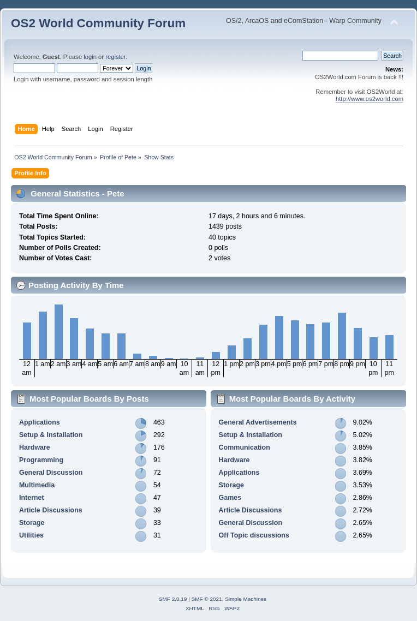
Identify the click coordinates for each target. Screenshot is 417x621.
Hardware (34, 447)
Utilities (31, 535)
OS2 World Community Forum (98, 23)
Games (230, 497)
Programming (41, 460)
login (90, 56)
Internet (31, 497)
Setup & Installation (50, 435)
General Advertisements (258, 422)
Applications (39, 422)
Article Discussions (50, 510)
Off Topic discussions (254, 535)
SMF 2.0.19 (173, 599)
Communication (244, 447)
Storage (31, 523)
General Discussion (50, 472)
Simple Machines (245, 599)
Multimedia (37, 485)
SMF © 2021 (207, 599)
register (115, 56)
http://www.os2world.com (369, 98)
